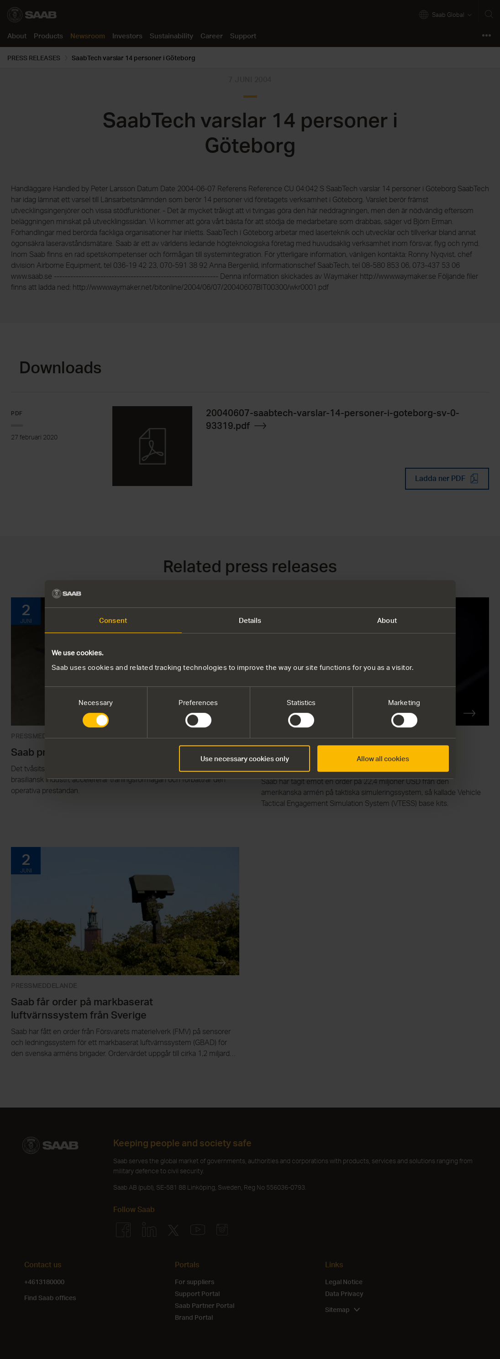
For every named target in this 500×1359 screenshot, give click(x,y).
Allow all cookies (383, 758)
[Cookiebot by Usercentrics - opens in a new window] (409, 594)
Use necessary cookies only (244, 758)
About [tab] (387, 620)
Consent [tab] (113, 620)
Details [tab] (250, 620)
